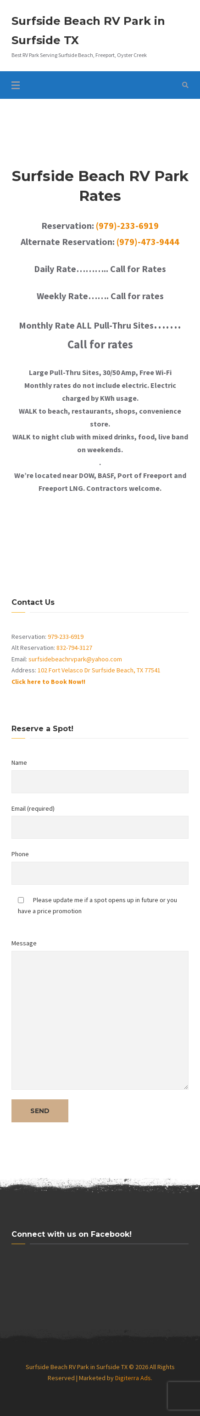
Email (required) (100, 821)
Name (100, 775)
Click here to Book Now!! (48, 681)
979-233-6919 (65, 636)
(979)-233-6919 (127, 225)
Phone (100, 867)
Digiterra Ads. (133, 1378)
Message (100, 1014)
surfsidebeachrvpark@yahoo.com (75, 659)
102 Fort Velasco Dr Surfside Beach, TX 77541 (99, 670)
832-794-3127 (74, 647)
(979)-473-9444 (148, 241)
